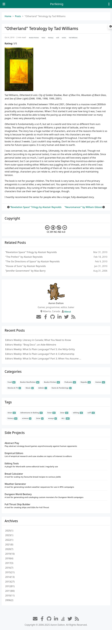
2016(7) (9, 567)
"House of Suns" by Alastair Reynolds (25, 266)
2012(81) (10, 586)
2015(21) (10, 572)
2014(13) (10, 577)
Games (100, 382)
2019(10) (10, 553)
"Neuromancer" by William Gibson (83, 207)
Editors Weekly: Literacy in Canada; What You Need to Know (38, 340)
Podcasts (70, 382)
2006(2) (9, 600)
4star (12, 412)
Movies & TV (14, 388)
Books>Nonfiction (29, 382)
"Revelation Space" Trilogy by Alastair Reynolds (35, 207)
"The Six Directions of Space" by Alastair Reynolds (32, 261)
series (64, 38)
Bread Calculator (56, 475)
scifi (57, 38)
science (26, 418)
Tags (8, 402)
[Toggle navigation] (4, 4)
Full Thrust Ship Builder (56, 506)
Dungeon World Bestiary (56, 496)
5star (43, 38)
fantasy (50, 38)
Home (8, 16)
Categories (13, 371)
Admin (42, 388)
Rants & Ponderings (62, 388)
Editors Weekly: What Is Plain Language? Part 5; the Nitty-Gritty (40, 349)
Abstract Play (56, 444)
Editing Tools (56, 465)
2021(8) (9, 544)
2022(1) (9, 539)
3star (64, 412)
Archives (11, 521)
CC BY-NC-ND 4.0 (56, 229)
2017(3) (9, 563)
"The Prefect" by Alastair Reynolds (24, 256)
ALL (65, 418)
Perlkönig (56, 4)
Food (11, 382)
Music (30, 388)
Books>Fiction (34, 38)
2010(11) (10, 595)
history (12, 418)
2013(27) (10, 581)
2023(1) (9, 535)
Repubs (86, 382)
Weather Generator (56, 485)
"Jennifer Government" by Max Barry (25, 270)
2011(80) (10, 590)
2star (40, 418)
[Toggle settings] (109, 4)
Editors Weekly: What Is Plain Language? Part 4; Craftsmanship (39, 354)
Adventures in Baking (31, 412)
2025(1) (9, 530)
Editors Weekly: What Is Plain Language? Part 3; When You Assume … (43, 358)
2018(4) (9, 558)
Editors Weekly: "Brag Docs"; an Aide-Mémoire (30, 344)
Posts (18, 16)
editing (78, 412)
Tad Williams (73, 38)
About (67, 311)
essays (52, 418)
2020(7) (9, 549)
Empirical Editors (56, 455)
